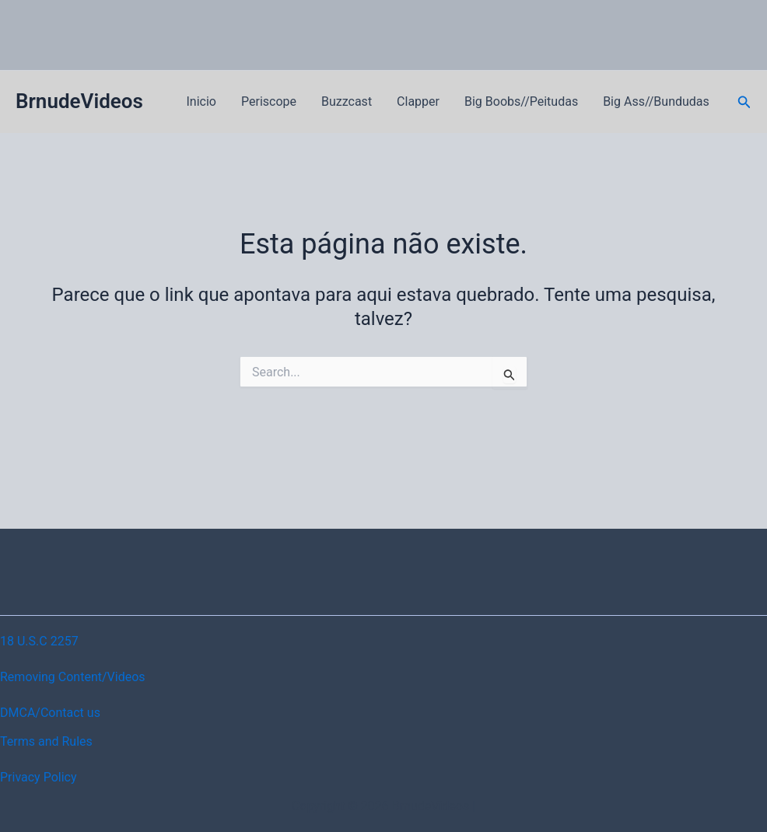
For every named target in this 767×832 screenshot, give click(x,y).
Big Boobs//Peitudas (521, 101)
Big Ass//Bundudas (656, 101)
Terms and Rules (46, 741)
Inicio (201, 101)
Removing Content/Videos (72, 676)
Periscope (268, 101)
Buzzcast (346, 101)
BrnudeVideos (79, 101)
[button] (744, 102)
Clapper (418, 101)
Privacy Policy (38, 777)
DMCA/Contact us (50, 712)
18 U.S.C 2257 (39, 641)
